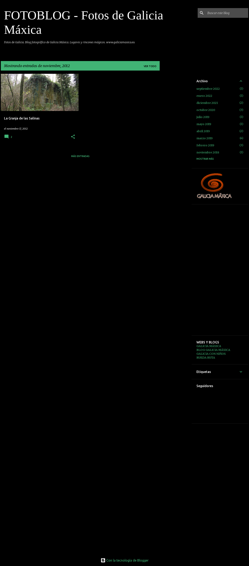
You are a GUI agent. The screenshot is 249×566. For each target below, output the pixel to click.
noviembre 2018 (207, 152)
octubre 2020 (205, 110)
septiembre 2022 (208, 89)
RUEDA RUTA (205, 357)
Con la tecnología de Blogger (125, 560)
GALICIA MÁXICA (208, 346)
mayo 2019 (203, 124)
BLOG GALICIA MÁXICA (213, 350)
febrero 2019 (205, 145)
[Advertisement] (176, 134)
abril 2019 (203, 131)
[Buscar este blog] (227, 13)
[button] (73, 137)
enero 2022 (204, 96)
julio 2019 (202, 117)
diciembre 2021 (207, 103)
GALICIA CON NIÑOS (211, 354)
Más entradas (80, 156)
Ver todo (150, 66)
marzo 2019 (204, 138)
